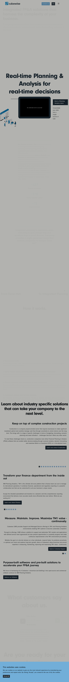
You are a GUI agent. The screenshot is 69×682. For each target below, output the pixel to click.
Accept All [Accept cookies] (6, 676)
